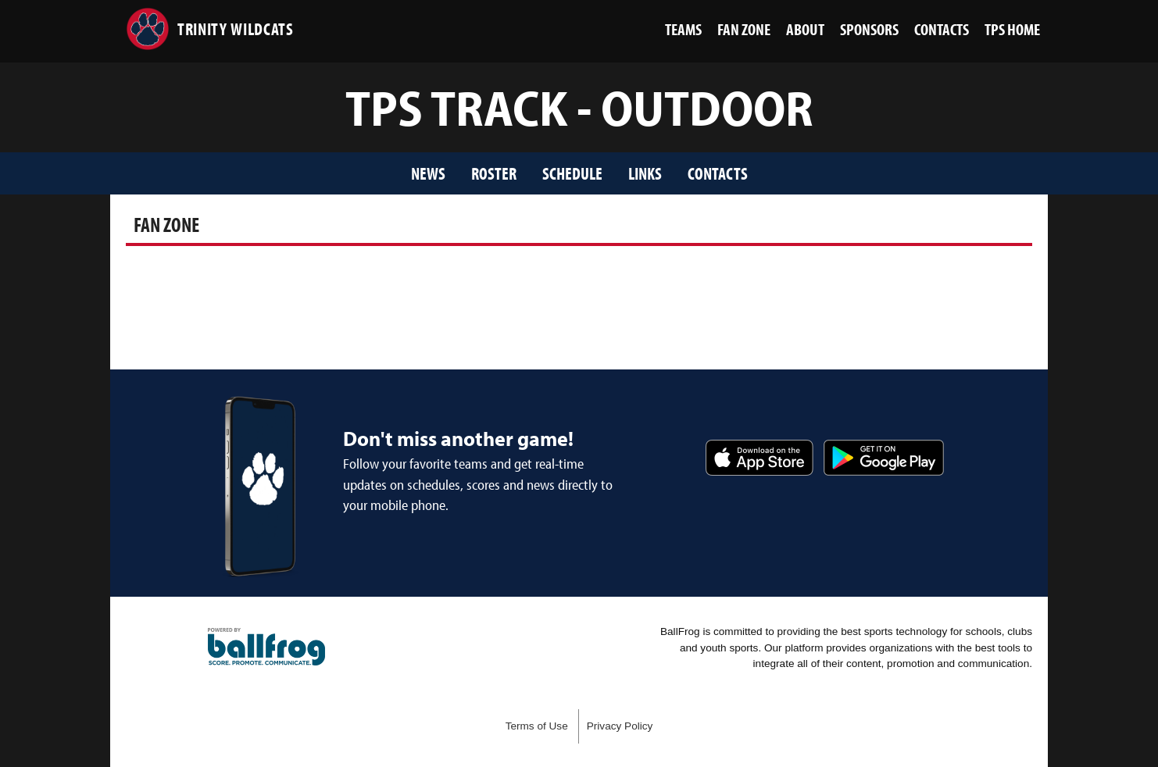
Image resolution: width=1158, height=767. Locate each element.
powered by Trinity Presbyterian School (266, 646)
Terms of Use (537, 726)
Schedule (572, 173)
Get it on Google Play (884, 458)
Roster (493, 173)
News (428, 173)
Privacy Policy (620, 726)
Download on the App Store (759, 458)
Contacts (718, 173)
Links (645, 173)
